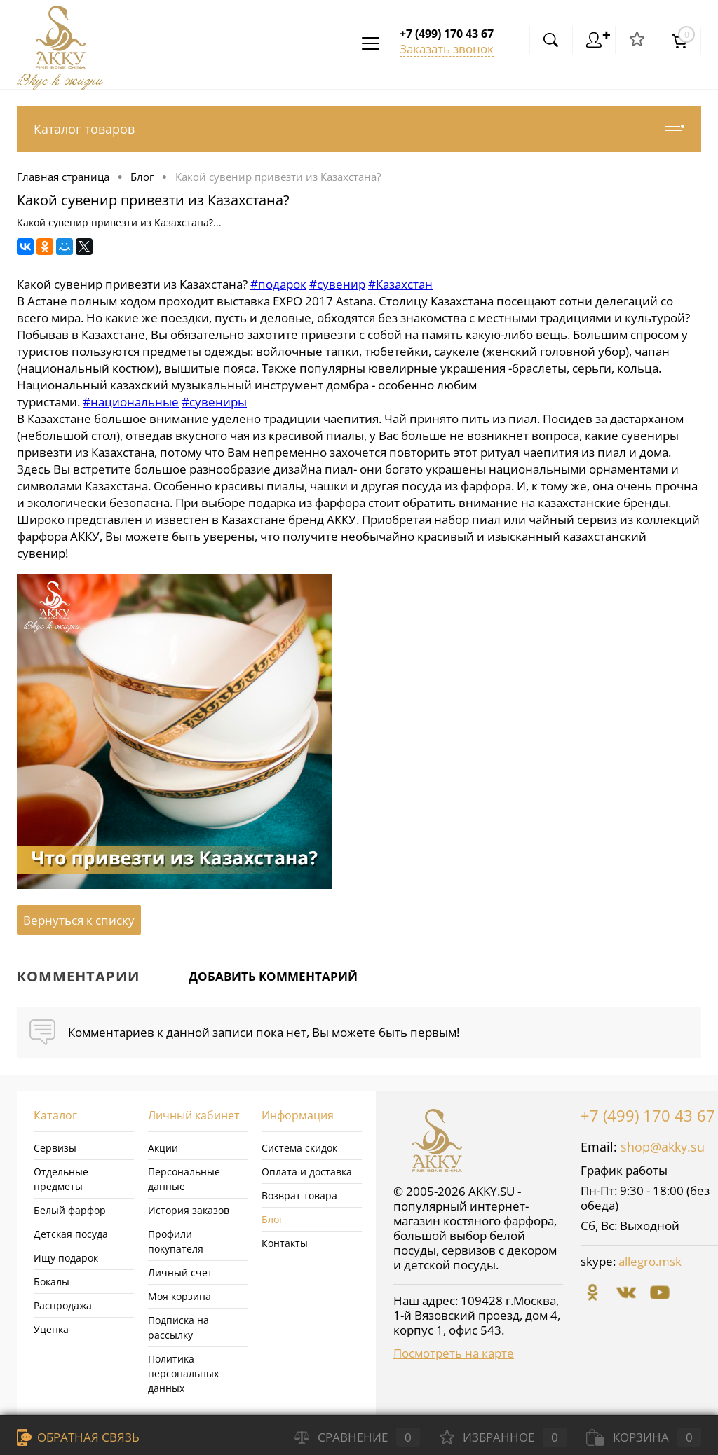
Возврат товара (299, 1195)
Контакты (285, 1243)
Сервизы (55, 1147)
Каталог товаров (359, 129)
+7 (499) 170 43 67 (648, 1115)
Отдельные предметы (61, 1179)
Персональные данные (184, 1179)
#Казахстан (400, 284)
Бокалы (51, 1281)
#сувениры (214, 402)
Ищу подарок (66, 1257)
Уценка (51, 1329)
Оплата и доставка (307, 1171)
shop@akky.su (663, 1146)
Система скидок (299, 1147)
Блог (272, 1219)
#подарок (278, 284)
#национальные (131, 402)
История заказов (188, 1210)
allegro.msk (650, 1261)
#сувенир (337, 284)
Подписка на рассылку (178, 1327)
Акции (163, 1147)
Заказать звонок (447, 49)
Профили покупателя (175, 1241)
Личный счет (180, 1272)
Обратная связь (78, 1437)
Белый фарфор (70, 1210)
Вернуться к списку (79, 920)
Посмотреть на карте (453, 1353)
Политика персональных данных (183, 1373)
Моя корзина (179, 1296)
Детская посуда (71, 1234)
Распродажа (63, 1305)
